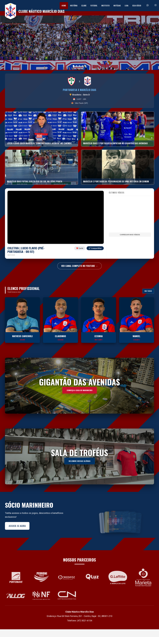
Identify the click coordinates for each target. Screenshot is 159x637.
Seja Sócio (136, 5)
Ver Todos (148, 299)
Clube (83, 5)
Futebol (93, 5)
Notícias (117, 5)
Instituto (105, 5)
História (73, 5)
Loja (126, 5)
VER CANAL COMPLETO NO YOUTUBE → (79, 273)
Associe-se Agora (17, 533)
